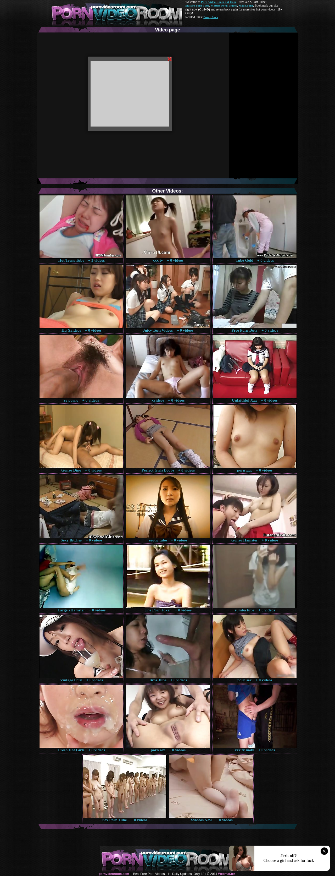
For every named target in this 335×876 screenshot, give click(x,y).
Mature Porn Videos (224, 5)
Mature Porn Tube (197, 5)
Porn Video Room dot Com (218, 1)
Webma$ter (226, 874)
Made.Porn (246, 5)
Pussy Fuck (210, 17)
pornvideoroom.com (114, 874)
